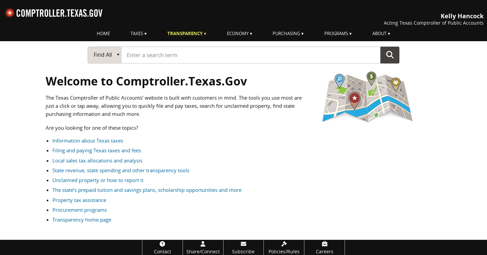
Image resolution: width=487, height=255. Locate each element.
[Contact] (162, 247)
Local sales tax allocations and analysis (97, 160)
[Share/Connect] (203, 247)
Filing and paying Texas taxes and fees (96, 150)
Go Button (389, 55)
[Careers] (324, 247)
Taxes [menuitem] (137, 33)
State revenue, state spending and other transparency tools (120, 170)
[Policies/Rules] (284, 247)
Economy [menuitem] (238, 33)
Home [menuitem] (103, 33)
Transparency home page (81, 219)
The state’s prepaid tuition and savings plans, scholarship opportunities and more (146, 189)
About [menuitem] (379, 33)
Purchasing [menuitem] (286, 33)
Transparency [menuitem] (185, 33)
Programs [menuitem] (336, 33)
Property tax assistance (79, 200)
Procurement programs (79, 209)
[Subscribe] (244, 247)
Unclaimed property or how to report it (97, 180)
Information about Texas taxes (87, 140)
